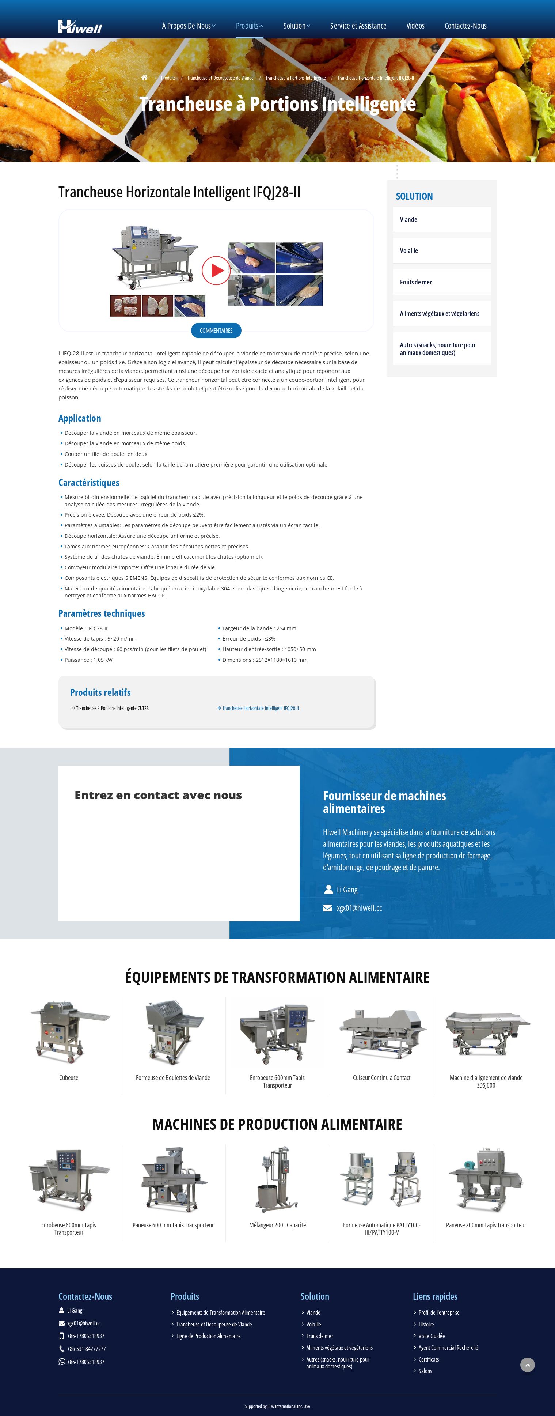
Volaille (409, 250)
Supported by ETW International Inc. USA (277, 1406)
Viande (408, 219)
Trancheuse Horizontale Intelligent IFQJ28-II (261, 708)
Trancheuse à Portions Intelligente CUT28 (112, 708)
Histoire (426, 1324)
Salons (425, 1371)
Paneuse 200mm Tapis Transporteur (486, 1224)
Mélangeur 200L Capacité (277, 1224)
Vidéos (416, 25)
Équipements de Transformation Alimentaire (277, 977)
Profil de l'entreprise (439, 1313)
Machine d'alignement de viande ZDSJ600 (486, 1081)
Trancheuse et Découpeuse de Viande (220, 77)
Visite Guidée (432, 1336)
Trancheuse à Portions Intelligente (296, 77)
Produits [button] (247, 25)
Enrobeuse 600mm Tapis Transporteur (277, 1081)
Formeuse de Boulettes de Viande (173, 1077)
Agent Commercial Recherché (448, 1348)
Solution (414, 196)
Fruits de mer (416, 281)
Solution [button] (295, 25)
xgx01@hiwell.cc (359, 907)
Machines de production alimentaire (277, 1124)
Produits (168, 77)
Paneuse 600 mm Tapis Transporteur (173, 1224)
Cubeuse (68, 1077)
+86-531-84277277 (86, 1349)
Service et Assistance (358, 25)
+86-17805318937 (85, 1336)
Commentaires (216, 330)
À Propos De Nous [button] (186, 25)
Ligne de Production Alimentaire (208, 1336)
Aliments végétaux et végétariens (439, 313)
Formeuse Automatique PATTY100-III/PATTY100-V (382, 1228)
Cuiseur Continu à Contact (382, 1077)
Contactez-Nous (466, 25)
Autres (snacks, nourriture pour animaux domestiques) (438, 348)
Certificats (429, 1359)
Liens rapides (435, 1296)
